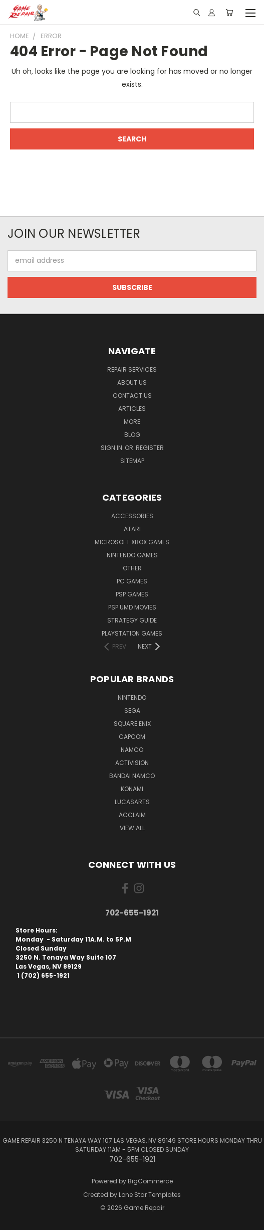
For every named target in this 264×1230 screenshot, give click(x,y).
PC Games (132, 581)
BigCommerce (150, 1181)
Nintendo (132, 697)
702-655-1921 (132, 912)
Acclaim (132, 815)
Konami (132, 789)
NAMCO (132, 749)
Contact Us (132, 395)
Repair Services (132, 369)
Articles (132, 408)
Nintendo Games (132, 555)
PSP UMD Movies (132, 607)
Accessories (132, 516)
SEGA (132, 710)
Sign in (112, 447)
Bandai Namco (132, 776)
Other (132, 568)
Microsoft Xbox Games (132, 542)
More (132, 421)
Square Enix (132, 723)
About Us (132, 382)
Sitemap (132, 460)
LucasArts (132, 802)
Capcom (132, 736)
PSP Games (132, 594)
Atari (132, 529)
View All (132, 828)
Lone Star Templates (150, 1194)
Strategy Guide (132, 620)
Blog (132, 434)
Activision (132, 762)
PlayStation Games (132, 633)
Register (150, 447)
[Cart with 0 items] (229, 13)
